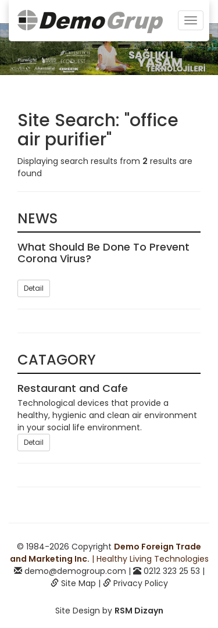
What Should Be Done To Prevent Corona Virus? (103, 253)
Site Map (78, 583)
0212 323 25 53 (172, 571)
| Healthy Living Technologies (109, 553)
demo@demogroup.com (75, 571)
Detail (34, 288)
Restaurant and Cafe (72, 388)
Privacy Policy (140, 583)
